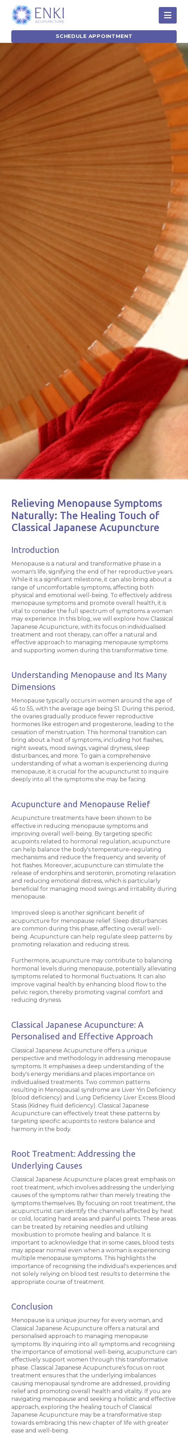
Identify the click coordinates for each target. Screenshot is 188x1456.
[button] (168, 15)
